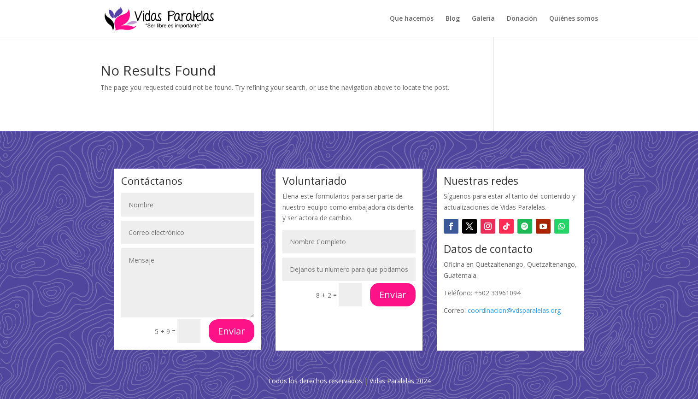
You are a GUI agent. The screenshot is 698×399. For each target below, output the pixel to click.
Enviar (231, 331)
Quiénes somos (573, 19)
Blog (453, 19)
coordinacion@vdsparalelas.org (514, 310)
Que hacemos (412, 19)
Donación (522, 19)
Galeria (483, 19)
